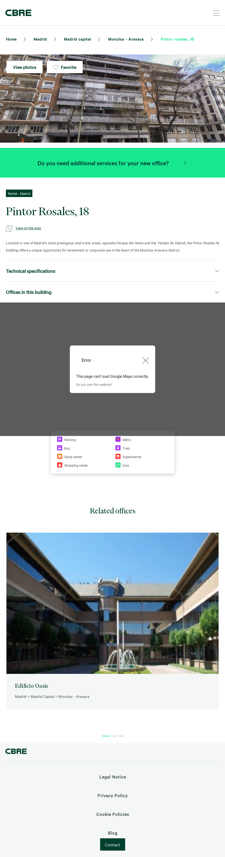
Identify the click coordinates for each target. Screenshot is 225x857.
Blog (112, 833)
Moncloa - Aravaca (126, 39)
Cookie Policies (112, 814)
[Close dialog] (145, 360)
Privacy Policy (112, 795)
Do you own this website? (94, 385)
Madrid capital (77, 39)
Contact (112, 844)
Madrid (40, 39)
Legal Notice (112, 777)
